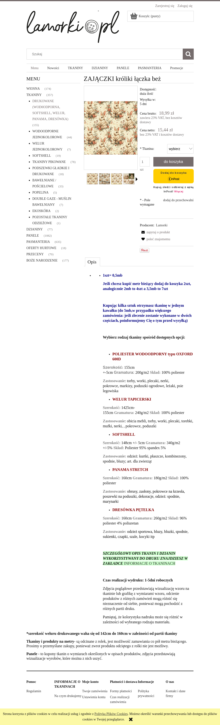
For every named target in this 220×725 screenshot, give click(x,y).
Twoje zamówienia (94, 691)
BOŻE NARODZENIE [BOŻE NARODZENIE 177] (42, 260)
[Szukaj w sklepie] (105, 54)
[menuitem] (35, 68)
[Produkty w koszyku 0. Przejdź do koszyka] (145, 16)
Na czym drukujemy (67, 696)
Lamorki (161, 225)
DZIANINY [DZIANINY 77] (35, 229)
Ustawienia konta (94, 697)
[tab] (92, 261)
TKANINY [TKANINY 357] (34, 95)
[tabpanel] (139, 449)
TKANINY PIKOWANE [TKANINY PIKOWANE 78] (49, 162)
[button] (137, 179)
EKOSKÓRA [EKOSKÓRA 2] (41, 211)
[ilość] (145, 162)
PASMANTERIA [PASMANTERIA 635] (38, 242)
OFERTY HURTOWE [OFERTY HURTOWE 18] (41, 248)
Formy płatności (121, 691)
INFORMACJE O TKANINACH (149, 563)
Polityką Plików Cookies (111, 714)
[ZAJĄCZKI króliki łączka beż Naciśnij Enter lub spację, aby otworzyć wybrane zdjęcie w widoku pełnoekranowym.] (110, 128)
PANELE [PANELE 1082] (33, 235)
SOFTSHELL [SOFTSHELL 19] (41, 155)
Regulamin (34, 691)
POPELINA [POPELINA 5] (40, 192)
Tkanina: (147, 149)
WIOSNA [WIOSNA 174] (33, 88)
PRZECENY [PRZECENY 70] (35, 254)
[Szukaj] (188, 54)
